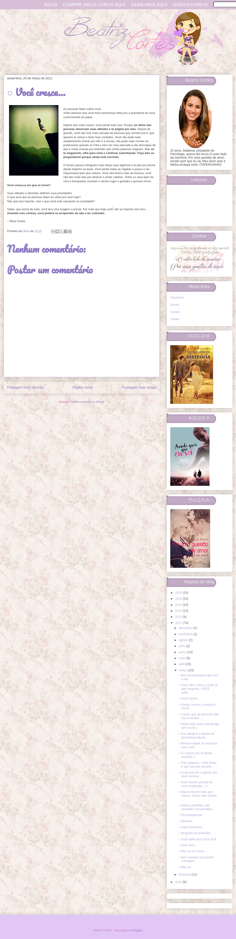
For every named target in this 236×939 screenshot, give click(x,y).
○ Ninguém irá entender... (195, 833)
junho (183, 652)
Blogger (137, 930)
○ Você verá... (187, 845)
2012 (179, 616)
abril (182, 664)
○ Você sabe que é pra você (197, 839)
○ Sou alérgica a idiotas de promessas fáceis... (196, 735)
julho (182, 646)
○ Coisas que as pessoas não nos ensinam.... (198, 716)
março (183, 670)
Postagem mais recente (25, 387)
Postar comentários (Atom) (87, 401)
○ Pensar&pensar (190, 815)
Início (51, 4)
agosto (184, 640)
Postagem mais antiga (139, 387)
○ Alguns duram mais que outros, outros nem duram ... (197, 795)
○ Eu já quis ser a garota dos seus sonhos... (197, 774)
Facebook (177, 297)
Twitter (174, 319)
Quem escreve (190, 4)
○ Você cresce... (189, 698)
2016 (179, 592)
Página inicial (83, 387)
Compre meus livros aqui (94, 4)
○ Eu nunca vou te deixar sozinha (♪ (195, 755)
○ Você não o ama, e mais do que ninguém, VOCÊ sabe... (198, 688)
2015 (179, 598)
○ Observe (185, 821)
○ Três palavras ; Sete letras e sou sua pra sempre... (197, 764)
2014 (179, 605)
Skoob (174, 304)
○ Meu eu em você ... (192, 851)
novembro (186, 634)
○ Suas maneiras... (191, 827)
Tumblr (175, 312)
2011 (179, 623)
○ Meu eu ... (186, 867)
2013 (179, 610)
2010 (179, 882)
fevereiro (185, 874)
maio (182, 658)
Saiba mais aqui (149, 4)
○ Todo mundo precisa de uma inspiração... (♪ (195, 784)
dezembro (186, 628)
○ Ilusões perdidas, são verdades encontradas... (196, 807)
